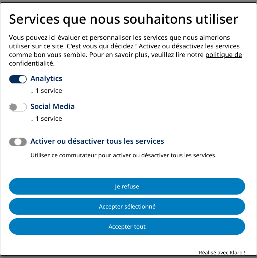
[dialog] (128, 129)
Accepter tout (127, 227)
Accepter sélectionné (127, 207)
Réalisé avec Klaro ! (222, 253)
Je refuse (127, 187)
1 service (46, 91)
